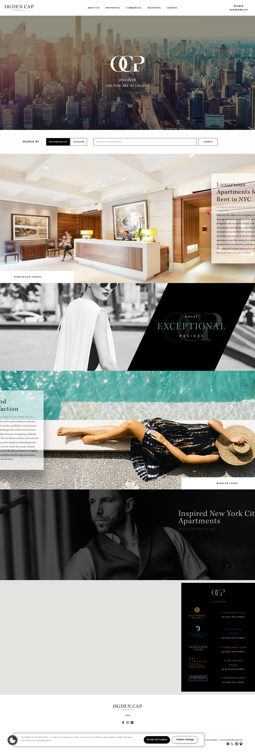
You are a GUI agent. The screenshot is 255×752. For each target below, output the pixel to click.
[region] (108, 740)
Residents (154, 7)
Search (208, 141)
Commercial (134, 7)
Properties (113, 7)
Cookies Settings (185, 740)
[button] (12, 740)
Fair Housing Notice (231, 740)
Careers (172, 7)
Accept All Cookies (157, 740)
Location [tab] (78, 141)
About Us (94, 7)
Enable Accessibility (238, 7)
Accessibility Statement (205, 740)
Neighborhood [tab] (58, 141)
